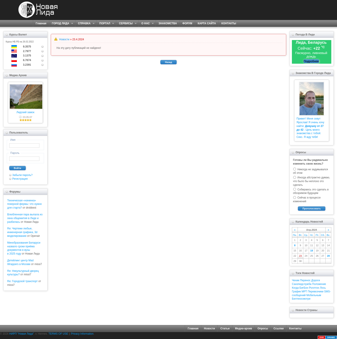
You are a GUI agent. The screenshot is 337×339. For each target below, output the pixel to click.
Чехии (295, 280)
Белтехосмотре (301, 298)
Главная (41, 23)
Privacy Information (82, 333)
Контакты (295, 328)
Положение (319, 284)
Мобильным (313, 295)
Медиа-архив (243, 328)
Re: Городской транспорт (22, 281)
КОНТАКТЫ (228, 23)
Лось (323, 287)
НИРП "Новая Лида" (21, 333)
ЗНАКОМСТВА (168, 23)
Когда (295, 287)
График (296, 291)
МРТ (304, 291)
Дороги (315, 280)
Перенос (305, 280)
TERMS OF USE (58, 333)
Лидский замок (25, 112)
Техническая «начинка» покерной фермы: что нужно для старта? (24, 204)
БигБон (304, 287)
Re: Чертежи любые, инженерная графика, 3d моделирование (22, 232)
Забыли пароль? (22, 175)
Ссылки (278, 328)
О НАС (146, 23)
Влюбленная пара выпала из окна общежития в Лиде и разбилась (24, 218)
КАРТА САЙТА (207, 23)
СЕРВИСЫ (126, 23)
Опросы (263, 328)
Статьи (224, 328)
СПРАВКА (85, 23)
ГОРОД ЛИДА (61, 23)
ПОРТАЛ (105, 23)
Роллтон (314, 287)
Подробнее (311, 61)
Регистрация (20, 178)
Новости (64, 39)
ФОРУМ (187, 23)
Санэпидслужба (301, 284)
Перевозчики (315, 291)
